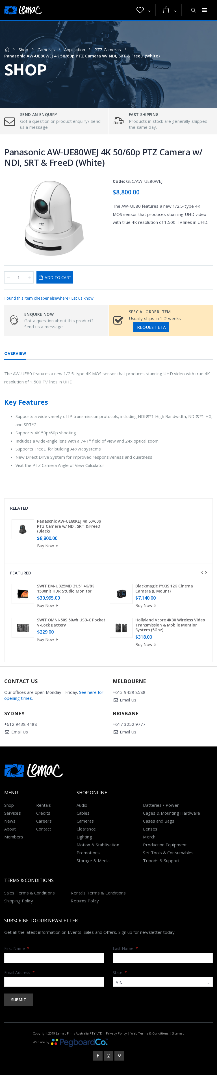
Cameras (46, 49)
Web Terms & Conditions (149, 1033)
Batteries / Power (161, 805)
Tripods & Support (161, 860)
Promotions (88, 852)
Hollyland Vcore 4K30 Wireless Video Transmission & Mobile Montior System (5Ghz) (170, 624)
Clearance (86, 829)
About (10, 829)
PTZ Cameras (107, 49)
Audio (82, 805)
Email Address (19, 972)
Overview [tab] (15, 353)
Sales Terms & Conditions (29, 893)
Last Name (125, 948)
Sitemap (178, 1033)
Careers (44, 821)
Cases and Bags (158, 821)
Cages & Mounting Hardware (171, 813)
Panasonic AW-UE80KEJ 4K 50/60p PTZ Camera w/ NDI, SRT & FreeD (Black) (69, 526)
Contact (43, 829)
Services (12, 813)
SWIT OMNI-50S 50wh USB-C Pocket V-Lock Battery (71, 622)
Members (13, 837)
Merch (149, 837)
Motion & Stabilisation (98, 844)
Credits (43, 813)
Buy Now (48, 545)
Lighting (84, 837)
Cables (83, 813)
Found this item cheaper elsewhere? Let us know (49, 298)
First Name (16, 948)
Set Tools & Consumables (168, 852)
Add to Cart (58, 277)
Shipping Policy (18, 901)
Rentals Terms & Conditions (98, 893)
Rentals (43, 805)
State (120, 972)
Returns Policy (85, 901)
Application (74, 49)
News (10, 821)
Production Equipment (165, 844)
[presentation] (202, 572)
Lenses (150, 829)
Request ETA (151, 327)
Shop (23, 49)
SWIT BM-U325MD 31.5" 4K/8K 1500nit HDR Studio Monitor (65, 588)
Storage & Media (93, 860)
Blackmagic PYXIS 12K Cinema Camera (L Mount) (164, 588)
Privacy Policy (116, 1033)
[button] (143, 10)
